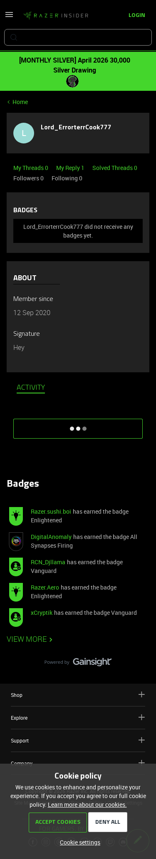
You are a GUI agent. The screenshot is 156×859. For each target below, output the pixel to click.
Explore (78, 717)
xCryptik (41, 612)
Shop (78, 694)
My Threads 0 (31, 168)
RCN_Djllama (48, 562)
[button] (9, 17)
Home (20, 102)
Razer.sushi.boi (51, 511)
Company (78, 763)
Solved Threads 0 (114, 168)
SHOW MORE (78, 425)
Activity (31, 388)
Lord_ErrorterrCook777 (76, 127)
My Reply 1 (71, 168)
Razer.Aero (45, 587)
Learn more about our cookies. (87, 804)
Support (78, 740)
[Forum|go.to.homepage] (56, 15)
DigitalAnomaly (51, 537)
